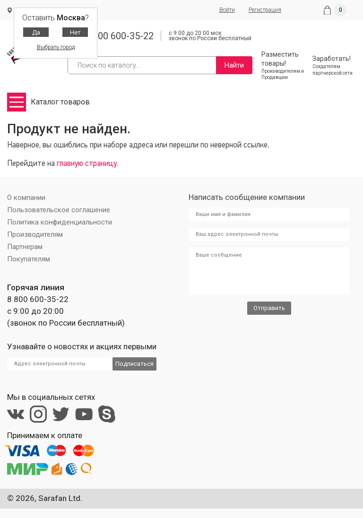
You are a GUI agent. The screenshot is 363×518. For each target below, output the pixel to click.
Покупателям (28, 259)
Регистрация (264, 10)
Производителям (35, 234)
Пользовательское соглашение (58, 210)
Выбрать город (56, 47)
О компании (26, 197)
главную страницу (87, 164)
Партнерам (25, 246)
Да (36, 32)
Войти (226, 10)
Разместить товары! (283, 66)
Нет (75, 32)
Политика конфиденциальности (59, 222)
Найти (234, 65)
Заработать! (334, 65)
